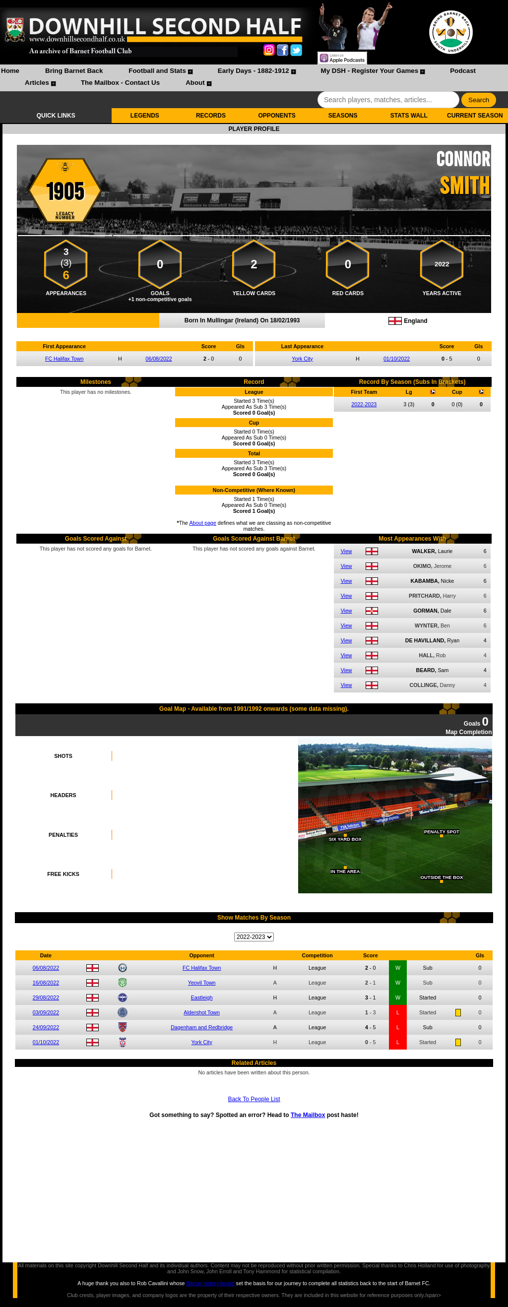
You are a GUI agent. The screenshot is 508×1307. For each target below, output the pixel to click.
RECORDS (211, 115)
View (346, 551)
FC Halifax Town (64, 359)
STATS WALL (409, 115)
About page (202, 523)
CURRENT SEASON (475, 115)
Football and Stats (157, 70)
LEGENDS (144, 115)
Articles (37, 82)
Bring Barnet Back (74, 70)
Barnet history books (210, 1283)
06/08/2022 (158, 359)
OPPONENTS (276, 115)
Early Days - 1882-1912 (253, 70)
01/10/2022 (396, 359)
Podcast (463, 70)
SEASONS (343, 115)
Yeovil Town (202, 983)
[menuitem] (10, 72)
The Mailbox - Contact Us (120, 82)
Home (10, 70)
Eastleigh (202, 997)
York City (302, 359)
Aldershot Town (202, 1012)
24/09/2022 (46, 1027)
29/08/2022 (46, 997)
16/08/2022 (46, 983)
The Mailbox (308, 1115)
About (195, 82)
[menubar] (254, 77)
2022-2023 (364, 404)
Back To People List (254, 1099)
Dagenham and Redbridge (202, 1027)
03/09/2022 (46, 1012)
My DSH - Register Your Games (370, 70)
